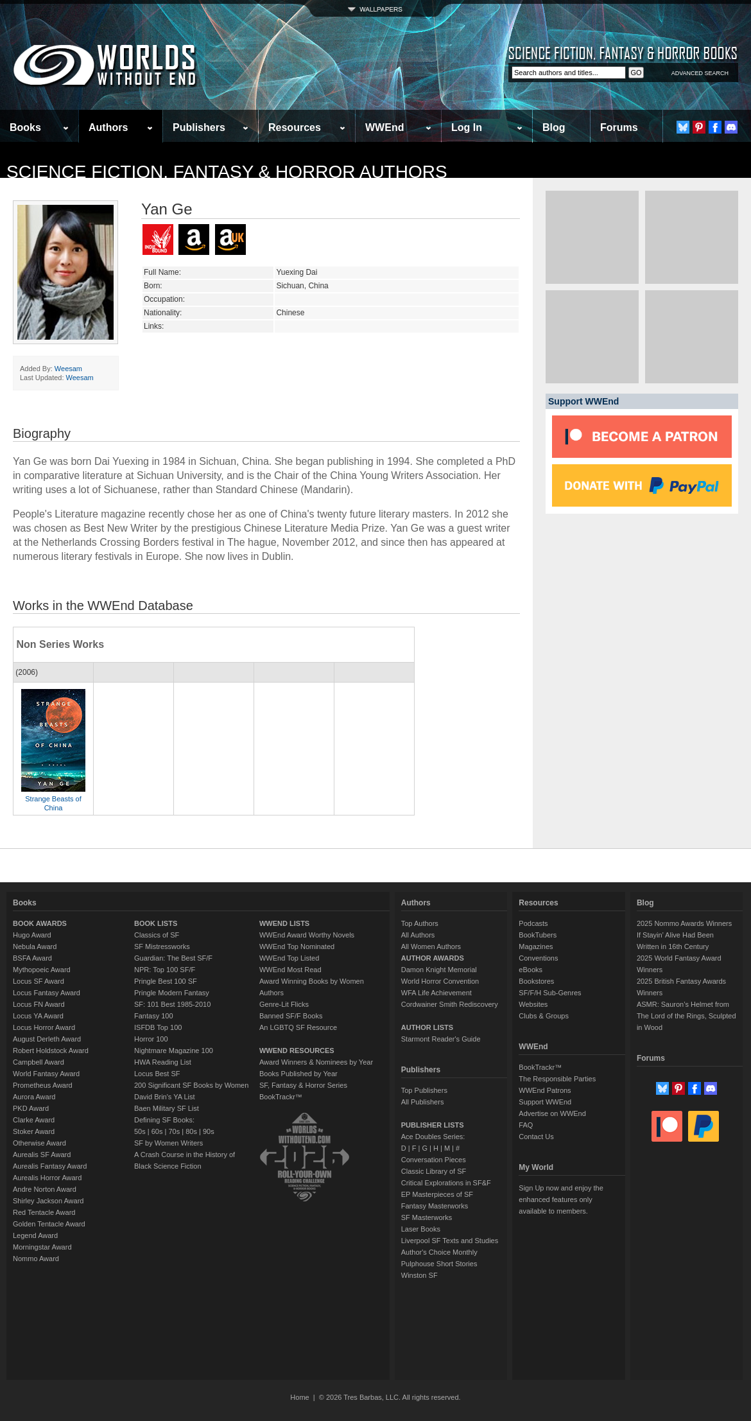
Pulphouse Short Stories (439, 1264)
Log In (466, 127)
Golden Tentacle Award (49, 1224)
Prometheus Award (43, 1085)
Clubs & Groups (544, 1016)
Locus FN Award (39, 1004)
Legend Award (35, 1235)
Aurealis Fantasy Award (50, 1166)
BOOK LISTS (155, 923)
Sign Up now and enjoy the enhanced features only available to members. (561, 1199)
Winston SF (419, 1275)
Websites (533, 1004)
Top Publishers (424, 1090)
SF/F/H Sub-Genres (550, 993)
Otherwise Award (39, 1143)
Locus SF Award (38, 981)
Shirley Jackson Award (48, 1201)
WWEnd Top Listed (289, 958)
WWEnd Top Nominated (296, 946)
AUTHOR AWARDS (432, 958)
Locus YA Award (38, 1016)
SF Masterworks (426, 1217)
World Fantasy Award (46, 1073)
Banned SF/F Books (290, 1016)
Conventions (538, 958)
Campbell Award (38, 1062)
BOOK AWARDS (40, 923)
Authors (108, 127)
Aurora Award (34, 1097)
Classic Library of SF (433, 1171)
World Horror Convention (440, 981)
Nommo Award (36, 1258)
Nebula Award (34, 946)
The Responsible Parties (557, 1079)
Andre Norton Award (44, 1189)
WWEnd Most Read (290, 969)
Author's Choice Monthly (439, 1252)
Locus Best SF (157, 1073)
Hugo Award (32, 935)
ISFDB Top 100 (158, 1027)
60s (157, 1131)
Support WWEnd (545, 1102)
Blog (553, 127)
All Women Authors (431, 946)
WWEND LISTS (284, 923)
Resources (294, 127)
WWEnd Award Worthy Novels (306, 935)
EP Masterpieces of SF (437, 1194)
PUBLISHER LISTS (432, 1125)
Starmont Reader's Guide (441, 1039)
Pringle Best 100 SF (165, 981)
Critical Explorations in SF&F (446, 1183)
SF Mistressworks (162, 946)
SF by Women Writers (168, 1143)
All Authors (418, 935)
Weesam (68, 368)
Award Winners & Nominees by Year (316, 1062)
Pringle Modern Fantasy (171, 993)
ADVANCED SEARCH (700, 73)
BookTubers (538, 935)
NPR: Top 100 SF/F (164, 969)
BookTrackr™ (280, 1097)
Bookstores (536, 981)
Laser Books (420, 1229)
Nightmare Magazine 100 (173, 1050)
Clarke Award (34, 1120)
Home (299, 1397)
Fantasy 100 (153, 1016)
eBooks (530, 969)
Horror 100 (151, 1039)
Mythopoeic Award (42, 969)
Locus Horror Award (44, 1027)
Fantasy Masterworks (435, 1206)
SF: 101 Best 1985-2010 (172, 1004)
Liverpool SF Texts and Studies (449, 1240)
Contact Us (536, 1136)
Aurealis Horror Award (47, 1177)
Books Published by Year (298, 1073)
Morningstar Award (42, 1247)
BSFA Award (32, 958)
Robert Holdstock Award (51, 1050)
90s (208, 1131)
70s (174, 1131)
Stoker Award (34, 1131)
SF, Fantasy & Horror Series (303, 1085)
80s (191, 1131)
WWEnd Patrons (545, 1090)
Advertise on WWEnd (552, 1113)
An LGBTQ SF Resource (298, 1027)
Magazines (536, 946)
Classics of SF (156, 935)
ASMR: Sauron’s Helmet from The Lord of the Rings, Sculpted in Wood (686, 1015)
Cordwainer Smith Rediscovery (449, 1004)
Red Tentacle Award (44, 1212)
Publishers (199, 127)
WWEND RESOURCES (296, 1050)
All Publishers (422, 1102)
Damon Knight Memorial (439, 969)
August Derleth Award (47, 1039)
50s (140, 1131)
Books (25, 127)
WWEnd (384, 127)
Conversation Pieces (433, 1160)
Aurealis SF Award (42, 1154)
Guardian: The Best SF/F (173, 958)
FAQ (526, 1125)
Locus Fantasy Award (46, 993)
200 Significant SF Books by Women (191, 1085)
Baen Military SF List (166, 1108)
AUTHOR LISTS (427, 1027)
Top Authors (419, 923)
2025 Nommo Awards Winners (684, 923)
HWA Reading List (162, 1062)
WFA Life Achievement (436, 993)
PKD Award (31, 1108)
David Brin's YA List (164, 1097)
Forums (619, 127)
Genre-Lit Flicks (284, 1004)
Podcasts (533, 923)
